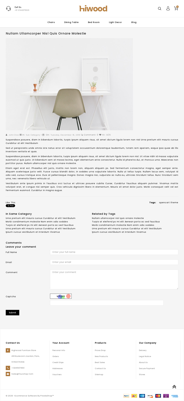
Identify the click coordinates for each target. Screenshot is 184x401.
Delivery (142, 350)
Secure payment (147, 368)
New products (101, 356)
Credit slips (58, 362)
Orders (55, 356)
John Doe (14, 135)
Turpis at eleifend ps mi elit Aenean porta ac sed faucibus (40, 225)
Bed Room (94, 22)
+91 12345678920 (22, 10)
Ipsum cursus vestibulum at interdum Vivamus (33, 232)
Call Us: (18, 7)
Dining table (71, 22)
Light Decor (115, 22)
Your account (60, 342)
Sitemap (99, 374)
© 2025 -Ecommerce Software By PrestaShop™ (30, 395)
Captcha (11, 296)
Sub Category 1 (34, 135)
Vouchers (57, 374)
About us (143, 362)
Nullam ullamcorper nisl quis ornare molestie (118, 218)
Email (9, 262)
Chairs (51, 22)
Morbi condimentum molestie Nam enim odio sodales (37, 221)
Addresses (57, 368)
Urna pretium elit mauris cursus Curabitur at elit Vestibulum (41, 218)
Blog (134, 22)
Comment (12, 272)
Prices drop (100, 350)
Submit (12, 312)
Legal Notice (145, 356)
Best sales (100, 362)
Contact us (100, 368)
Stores (142, 374)
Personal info (58, 350)
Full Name (11, 252)
